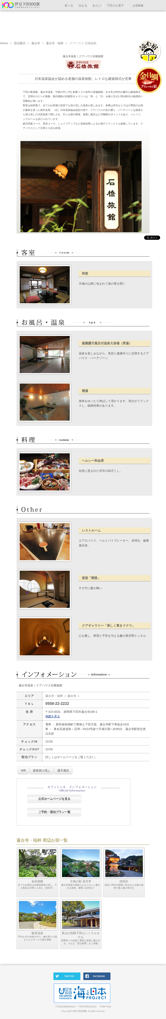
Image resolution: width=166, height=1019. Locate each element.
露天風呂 (63, 770)
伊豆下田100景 (80, 1011)
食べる (69, 5)
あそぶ (97, 5)
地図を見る (52, 716)
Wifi (23, 770)
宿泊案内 (19, 43)
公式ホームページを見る (54, 798)
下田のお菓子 (115, 5)
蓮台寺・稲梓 (54, 43)
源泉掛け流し (41, 770)
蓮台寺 (35, 43)
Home (4, 43)
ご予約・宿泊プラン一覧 (54, 812)
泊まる (83, 5)
